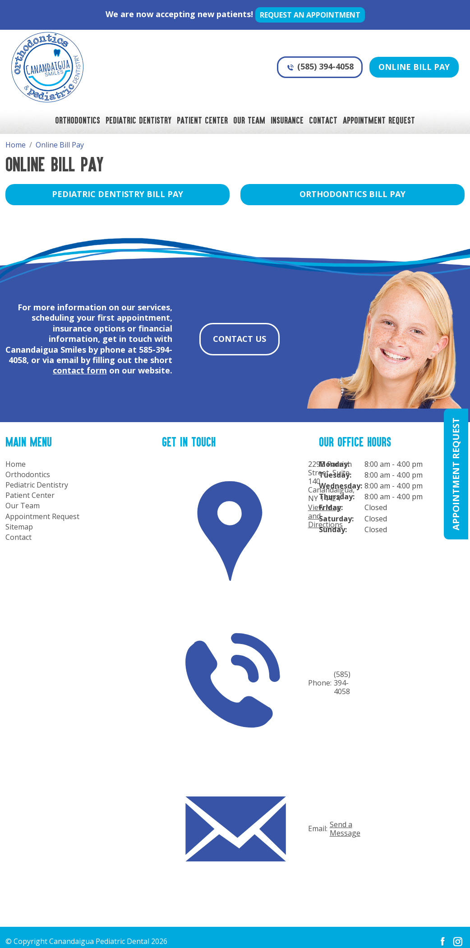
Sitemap (19, 527)
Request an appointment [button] (310, 15)
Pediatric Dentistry (138, 120)
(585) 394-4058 (320, 66)
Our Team (249, 120)
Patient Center (202, 120)
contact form (80, 370)
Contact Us (239, 338)
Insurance (287, 120)
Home (15, 464)
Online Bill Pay (414, 66)
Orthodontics (77, 120)
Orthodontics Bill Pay (352, 194)
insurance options (89, 328)
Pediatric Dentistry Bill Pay (117, 194)
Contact (323, 120)
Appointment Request (379, 120)
